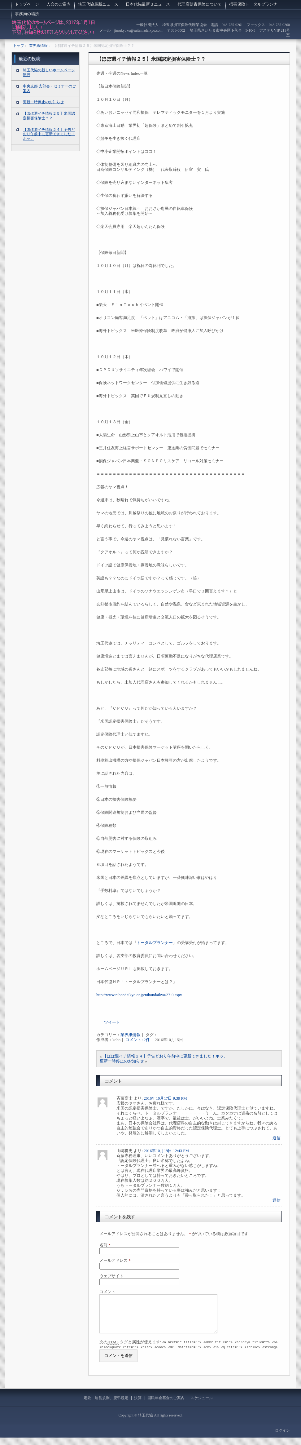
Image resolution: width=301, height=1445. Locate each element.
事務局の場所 (29, 13)
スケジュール (201, 1405)
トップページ (27, 4)
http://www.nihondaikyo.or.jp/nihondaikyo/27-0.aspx (139, 994)
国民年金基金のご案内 (166, 1405)
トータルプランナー (155, 942)
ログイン (282, 1438)
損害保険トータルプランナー (255, 4)
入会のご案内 (58, 4)
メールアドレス (115, 1260)
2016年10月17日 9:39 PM (165, 1098)
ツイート (112, 1022)
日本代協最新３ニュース (148, 4)
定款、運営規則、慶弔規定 (106, 1405)
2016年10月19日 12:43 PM (166, 1150)
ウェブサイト (111, 1276)
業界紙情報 (130, 1034)
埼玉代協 (53, 29)
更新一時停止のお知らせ (122, 1061)
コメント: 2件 (137, 1039)
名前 (105, 1245)
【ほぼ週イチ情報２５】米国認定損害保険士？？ (151, 59)
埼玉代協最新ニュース (98, 4)
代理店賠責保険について (199, 4)
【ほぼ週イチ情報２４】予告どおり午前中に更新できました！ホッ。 (165, 1056)
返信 (277, 1138)
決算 (138, 1405)
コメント (107, 1291)
